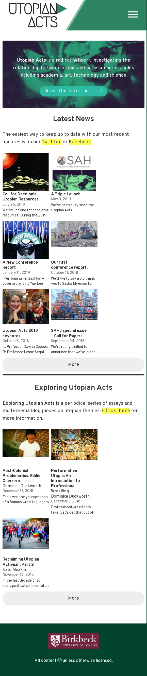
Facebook (80, 142)
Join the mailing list (73, 91)
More (73, 365)
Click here (116, 411)
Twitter (51, 142)
